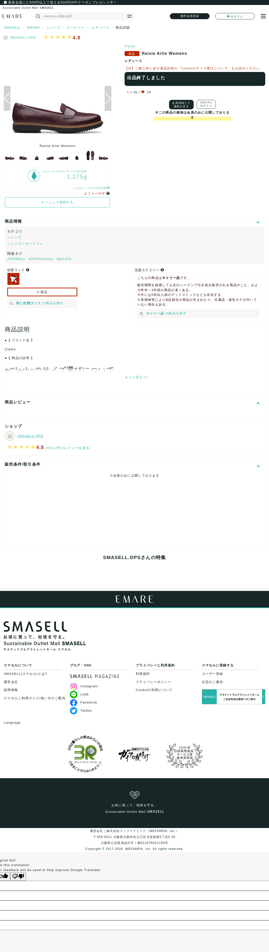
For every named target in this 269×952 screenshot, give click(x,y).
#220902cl (16, 259)
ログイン (235, 16)
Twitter (81, 710)
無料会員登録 (189, 15)
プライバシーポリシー (153, 682)
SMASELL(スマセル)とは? (25, 674)
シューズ (14, 237)
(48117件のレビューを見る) (68, 448)
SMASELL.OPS (23, 37)
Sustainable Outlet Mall (27, 7)
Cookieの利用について (154, 690)
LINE (79, 694)
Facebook (83, 702)
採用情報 (11, 690)
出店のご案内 (212, 682)
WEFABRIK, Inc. (138, 849)
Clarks (130, 46)
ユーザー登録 (212, 674)
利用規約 (143, 674)
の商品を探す (37, 303)
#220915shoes (41, 259)
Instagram (84, 686)
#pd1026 (63, 259)
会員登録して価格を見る (181, 104)
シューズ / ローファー (25, 244)
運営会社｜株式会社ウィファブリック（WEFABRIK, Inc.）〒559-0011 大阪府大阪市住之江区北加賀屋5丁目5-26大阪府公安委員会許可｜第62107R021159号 (134, 837)
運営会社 (11, 682)
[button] (108, 98)
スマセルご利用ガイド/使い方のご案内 (34, 698)
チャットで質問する (57, 202)
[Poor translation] (18, 876)
